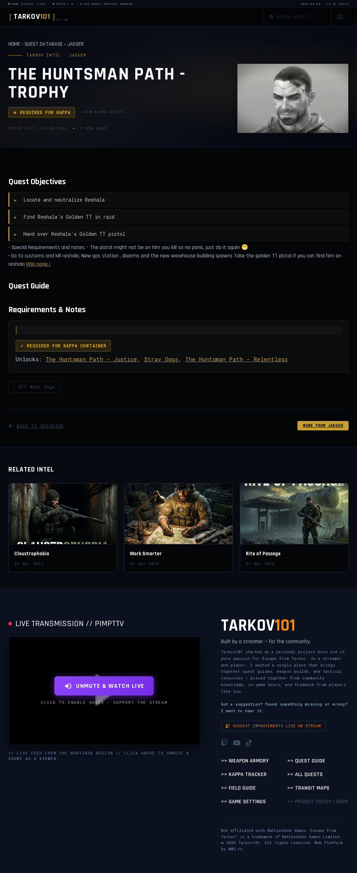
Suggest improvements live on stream (273, 726)
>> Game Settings (243, 801)
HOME (14, 44)
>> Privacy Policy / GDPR (317, 801)
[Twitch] (224, 742)
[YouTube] (236, 742)
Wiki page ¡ (38, 264)
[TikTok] (248, 742)
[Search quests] (300, 17)
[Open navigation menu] (340, 16)
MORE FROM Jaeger (323, 425)
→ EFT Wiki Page (34, 387)
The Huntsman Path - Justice (91, 359)
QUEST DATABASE (44, 44)
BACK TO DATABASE (36, 426)
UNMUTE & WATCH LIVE (104, 686)
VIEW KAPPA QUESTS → (105, 112)
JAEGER (75, 44)
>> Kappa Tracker (244, 774)
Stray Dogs (161, 359)
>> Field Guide (238, 788)
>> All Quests (305, 774)
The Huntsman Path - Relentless (236, 359)
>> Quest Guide (306, 761)
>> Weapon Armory (245, 761)
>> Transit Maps (308, 788)
